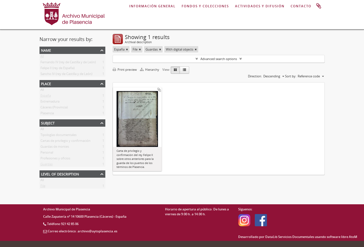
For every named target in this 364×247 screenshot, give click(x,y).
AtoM (353, 237)
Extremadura (49, 102)
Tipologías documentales (58, 136)
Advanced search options (218, 59)
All (42, 57)
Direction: (255, 76)
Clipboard (319, 6)
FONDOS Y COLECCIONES (205, 6)
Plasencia (47, 114)
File (42, 187)
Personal (46, 153)
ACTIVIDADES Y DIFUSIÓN (260, 6)
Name (46, 50)
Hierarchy (150, 69)
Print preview (125, 69)
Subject (48, 122)
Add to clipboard (159, 89)
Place (46, 83)
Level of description (60, 173)
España (45, 96)
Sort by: (290, 76)
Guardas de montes (54, 147)
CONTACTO (301, 6)
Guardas (46, 165)
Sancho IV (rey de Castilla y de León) (66, 74)
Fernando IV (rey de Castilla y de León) (68, 63)
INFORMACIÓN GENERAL (152, 6)
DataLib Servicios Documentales (289, 237)
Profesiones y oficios (55, 159)
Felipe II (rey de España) (57, 69)
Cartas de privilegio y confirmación (65, 141)
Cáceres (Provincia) (54, 108)
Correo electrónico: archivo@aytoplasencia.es (82, 231)
